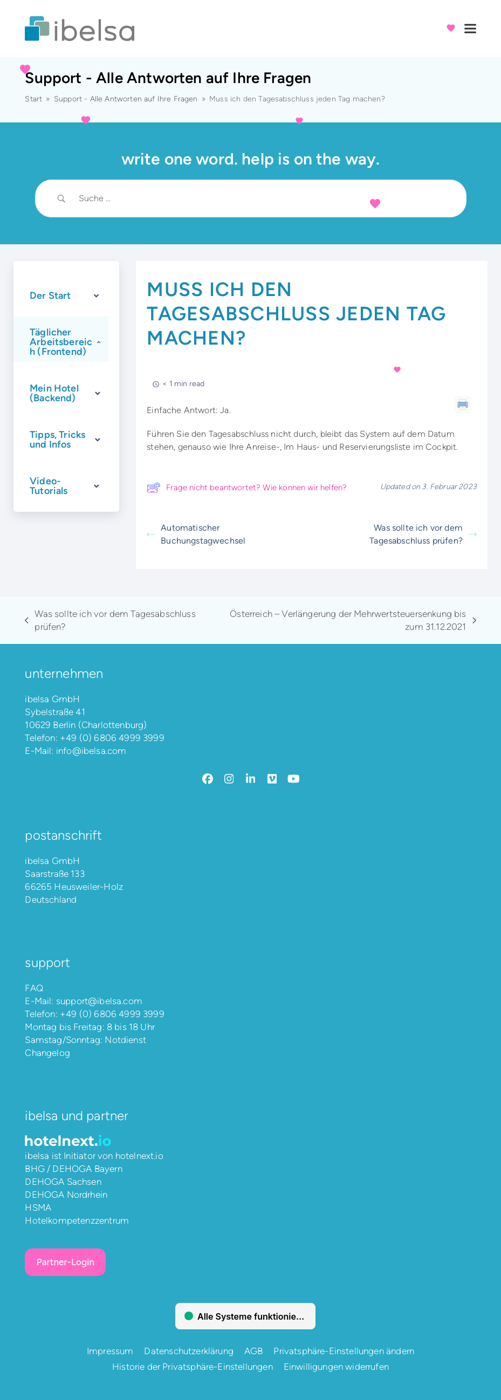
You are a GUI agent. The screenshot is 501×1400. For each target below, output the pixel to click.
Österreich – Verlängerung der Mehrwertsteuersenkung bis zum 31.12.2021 (343, 620)
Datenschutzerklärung (188, 1351)
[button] (470, 28)
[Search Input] (264, 198)
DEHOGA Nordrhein (66, 1194)
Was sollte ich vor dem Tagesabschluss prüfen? (423, 534)
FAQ (34, 988)
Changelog (47, 1052)
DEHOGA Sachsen (63, 1181)
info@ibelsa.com (91, 750)
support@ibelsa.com (99, 1001)
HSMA (38, 1207)
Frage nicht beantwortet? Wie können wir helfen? (247, 488)
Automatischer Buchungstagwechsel (196, 534)
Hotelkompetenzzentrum (77, 1220)
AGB (253, 1351)
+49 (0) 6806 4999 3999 (112, 737)
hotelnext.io (139, 1155)
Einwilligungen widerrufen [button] (336, 1366)
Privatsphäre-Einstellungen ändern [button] (343, 1351)
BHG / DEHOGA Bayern (73, 1168)
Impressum (110, 1351)
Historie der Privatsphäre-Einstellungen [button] (192, 1366)
